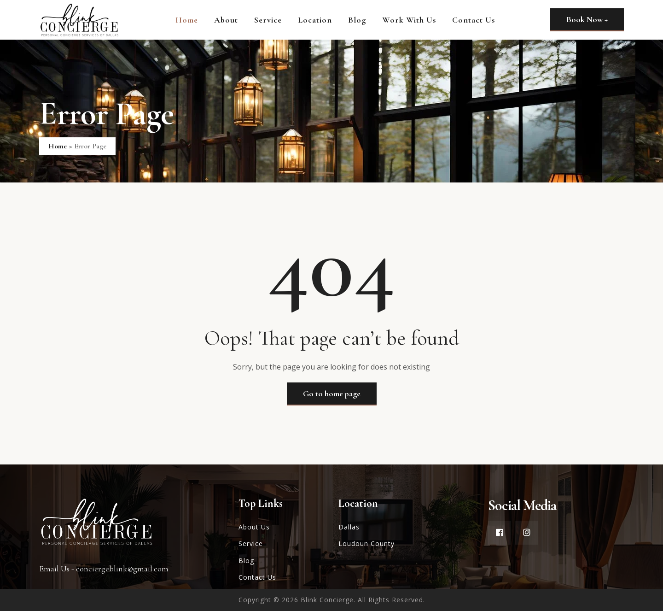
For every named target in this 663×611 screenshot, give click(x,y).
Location (315, 20)
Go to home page (332, 393)
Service (268, 20)
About (226, 20)
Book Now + (587, 19)
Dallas (349, 527)
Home (186, 20)
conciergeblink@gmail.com (122, 569)
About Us (254, 527)
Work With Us (409, 20)
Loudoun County (366, 543)
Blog (357, 20)
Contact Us (473, 20)
